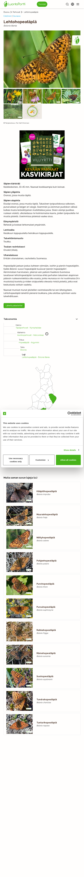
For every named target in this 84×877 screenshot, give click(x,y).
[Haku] (67, 4)
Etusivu (6, 12)
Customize (42, 460)
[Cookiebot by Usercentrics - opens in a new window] (69, 413)
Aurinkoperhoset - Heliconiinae (30, 335)
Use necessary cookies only (16, 460)
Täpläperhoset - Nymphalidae (28, 328)
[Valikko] (77, 4)
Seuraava (16, 16)
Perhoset (16, 12)
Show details (70, 450)
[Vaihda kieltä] (72, 4)
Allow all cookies (68, 460)
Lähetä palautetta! (14, 306)
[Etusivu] (15, 4)
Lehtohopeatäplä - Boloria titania (36, 357)
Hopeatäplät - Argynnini (29, 342)
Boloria (23, 350)
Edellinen (7, 16)
